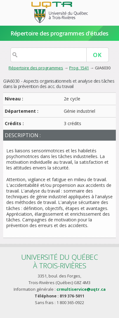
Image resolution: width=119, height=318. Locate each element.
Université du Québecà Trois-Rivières (59, 261)
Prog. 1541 (79, 68)
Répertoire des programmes (36, 68)
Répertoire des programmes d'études (59, 33)
